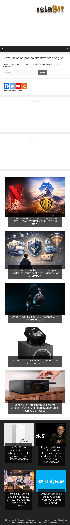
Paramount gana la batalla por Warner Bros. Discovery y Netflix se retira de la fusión (35, 221)
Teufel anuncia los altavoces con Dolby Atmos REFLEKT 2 (35, 362)
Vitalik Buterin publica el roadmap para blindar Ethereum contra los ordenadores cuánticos (35, 273)
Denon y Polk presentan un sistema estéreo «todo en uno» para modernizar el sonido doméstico (35, 407)
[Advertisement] (37, 29)
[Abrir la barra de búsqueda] (67, 49)
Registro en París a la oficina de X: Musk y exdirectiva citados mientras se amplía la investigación (51, 455)
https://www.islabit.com (50, 522)
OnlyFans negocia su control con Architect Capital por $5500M (51, 498)
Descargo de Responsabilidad (53, 520)
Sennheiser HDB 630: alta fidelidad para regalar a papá (35, 318)
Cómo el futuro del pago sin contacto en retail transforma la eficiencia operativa (18, 499)
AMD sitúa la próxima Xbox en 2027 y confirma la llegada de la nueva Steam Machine (18, 453)
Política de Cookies (18, 520)
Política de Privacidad (34, 520)
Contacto (37, 522)
